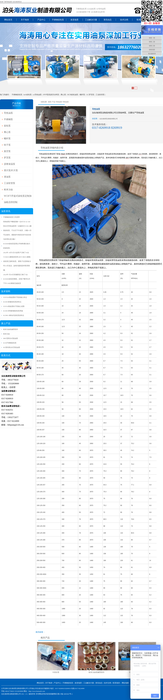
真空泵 (7, 151)
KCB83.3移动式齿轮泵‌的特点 (13, 315)
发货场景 (74, 20)
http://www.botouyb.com (37, 691)
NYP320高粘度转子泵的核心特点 (15, 297)
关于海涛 (25, 20)
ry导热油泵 (37, 95)
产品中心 (41, 20)
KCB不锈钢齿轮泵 (9, 343)
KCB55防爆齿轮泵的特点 (12, 302)
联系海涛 (141, 20)
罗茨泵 (7, 157)
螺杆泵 (82, 95)
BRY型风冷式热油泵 (10, 338)
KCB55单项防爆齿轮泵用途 (13, 311)
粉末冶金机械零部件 (96, 672)
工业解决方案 (91, 20)
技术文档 (124, 20)
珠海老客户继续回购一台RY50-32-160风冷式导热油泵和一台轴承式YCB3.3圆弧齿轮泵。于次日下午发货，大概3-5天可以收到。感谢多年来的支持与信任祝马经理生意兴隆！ (17, 230)
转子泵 (7, 145)
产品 (53, 102)
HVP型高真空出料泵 (51, 95)
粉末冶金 (8, 189)
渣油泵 (7, 177)
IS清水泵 (56, 672)
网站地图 (125, 683)
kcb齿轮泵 (27, 95)
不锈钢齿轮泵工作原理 (11, 217)
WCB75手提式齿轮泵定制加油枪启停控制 (18, 199)
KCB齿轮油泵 (72, 95)
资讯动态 (108, 20)
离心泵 (63, 95)
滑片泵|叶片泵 (11, 170)
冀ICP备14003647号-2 (65, 694)
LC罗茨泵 (90, 95)
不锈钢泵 (8, 119)
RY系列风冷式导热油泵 (11, 347)
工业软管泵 (100, 95)
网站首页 (8, 20)
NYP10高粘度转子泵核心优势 (13, 306)
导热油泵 (59, 102)
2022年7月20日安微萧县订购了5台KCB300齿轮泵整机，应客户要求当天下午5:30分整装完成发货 (16, 279)
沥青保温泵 (9, 164)
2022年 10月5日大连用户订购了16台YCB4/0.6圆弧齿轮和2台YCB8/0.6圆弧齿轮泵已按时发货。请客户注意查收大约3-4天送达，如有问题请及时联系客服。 (17, 261)
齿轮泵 (7, 125)
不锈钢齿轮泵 (58, 20)
